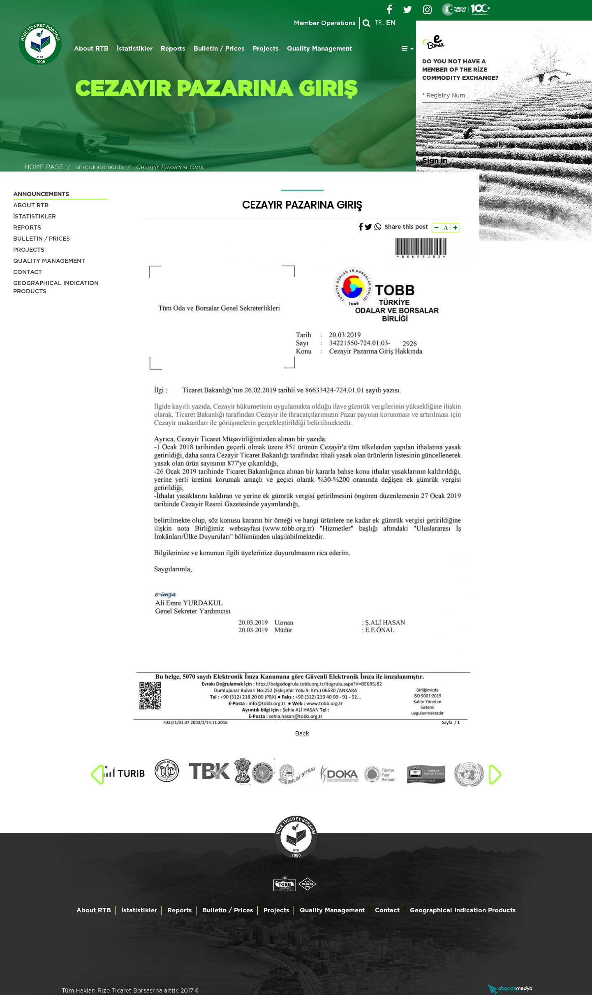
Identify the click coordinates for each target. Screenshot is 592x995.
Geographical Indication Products (463, 910)
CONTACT (27, 272)
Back (302, 734)
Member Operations (324, 23)
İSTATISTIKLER (34, 217)
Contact (387, 910)
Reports (173, 49)
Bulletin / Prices (219, 49)
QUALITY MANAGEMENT (49, 261)
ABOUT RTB (31, 206)
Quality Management (319, 49)
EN (391, 23)
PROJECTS (28, 250)
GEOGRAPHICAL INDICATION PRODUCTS (56, 288)
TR (378, 23)
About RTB (91, 49)
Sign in (434, 160)
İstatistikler (135, 49)
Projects (266, 49)
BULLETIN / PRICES (41, 239)
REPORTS (27, 228)
